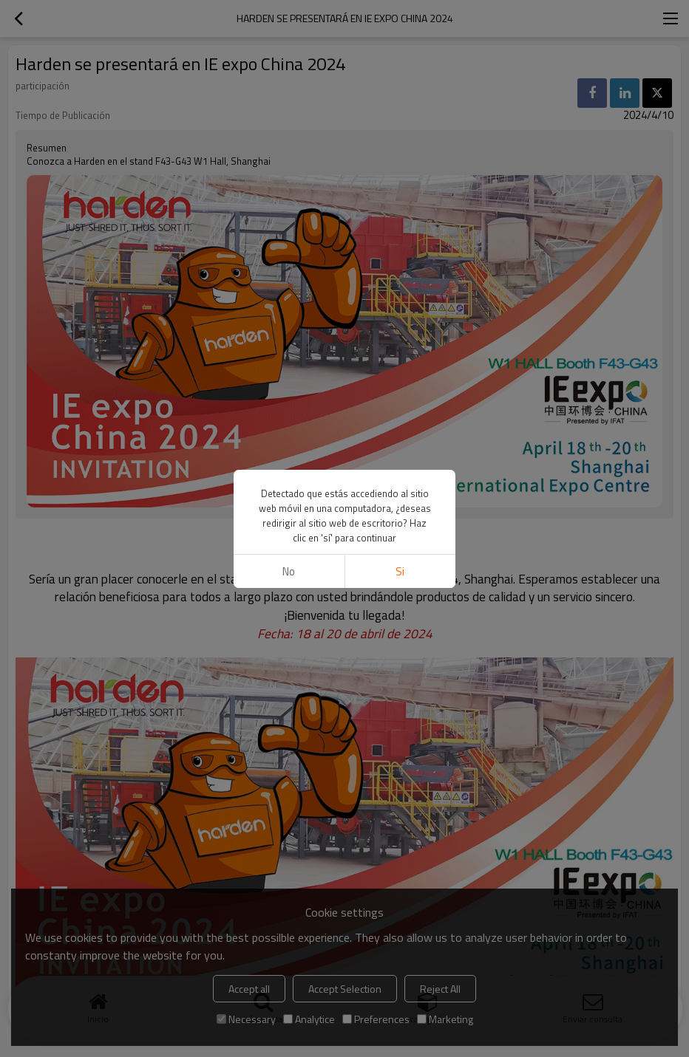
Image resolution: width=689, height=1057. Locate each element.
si (400, 571)
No (288, 571)
